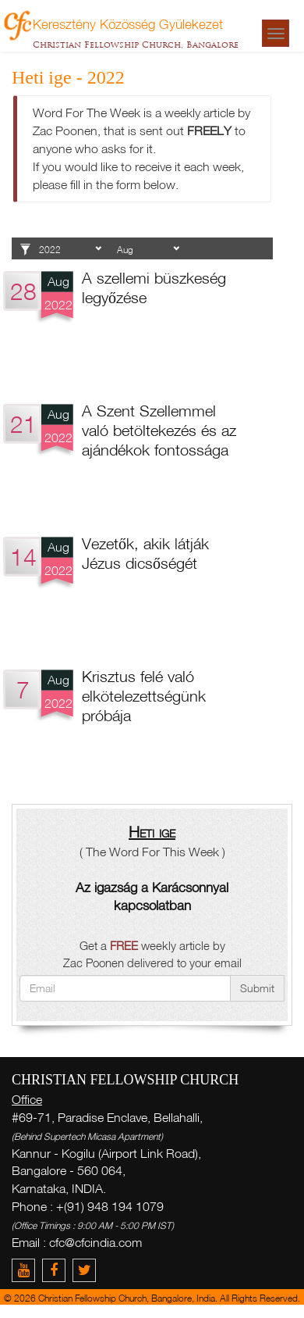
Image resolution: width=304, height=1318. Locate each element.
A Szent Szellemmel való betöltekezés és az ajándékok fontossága (159, 430)
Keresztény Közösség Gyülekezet (128, 23)
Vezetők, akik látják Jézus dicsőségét (145, 553)
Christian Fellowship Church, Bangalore (136, 44)
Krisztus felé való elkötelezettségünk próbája (144, 695)
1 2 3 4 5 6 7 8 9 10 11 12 (148, 250)
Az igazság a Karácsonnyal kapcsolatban (152, 896)
